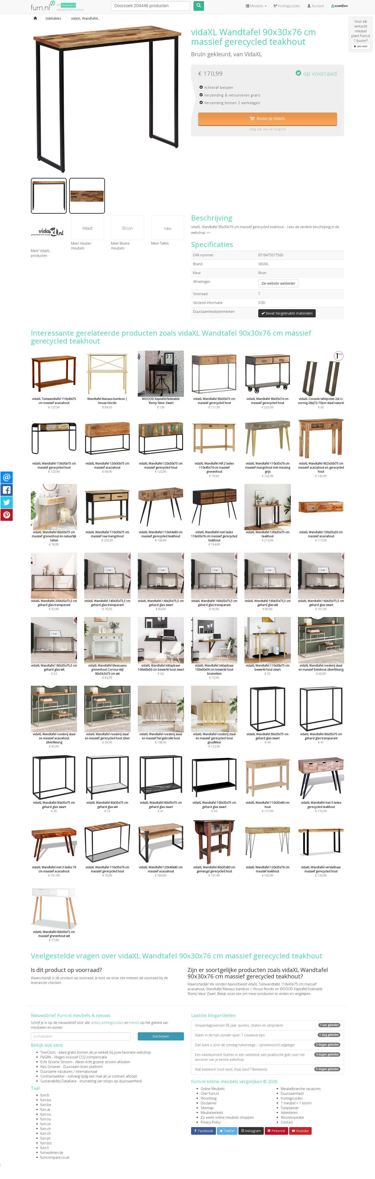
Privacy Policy (211, 1122)
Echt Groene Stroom (56, 1062)
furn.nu (45, 1114)
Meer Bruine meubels (120, 245)
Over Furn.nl (210, 1093)
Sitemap (207, 1108)
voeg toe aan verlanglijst (267, 129)
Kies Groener (50, 1066)
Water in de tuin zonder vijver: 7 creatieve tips (267, 1035)
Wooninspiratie (292, 1117)
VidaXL (253, 54)
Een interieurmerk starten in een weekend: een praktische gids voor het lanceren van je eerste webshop (267, 1057)
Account (315, 6)
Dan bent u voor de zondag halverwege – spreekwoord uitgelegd (267, 1045)
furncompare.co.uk (54, 1157)
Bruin (127, 228)
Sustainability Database (58, 1081)
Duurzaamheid (292, 1093)
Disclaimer (209, 1103)
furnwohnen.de (51, 1152)
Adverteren (289, 1112)
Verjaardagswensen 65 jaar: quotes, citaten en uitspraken (267, 1025)
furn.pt (45, 1138)
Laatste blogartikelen (213, 1015)
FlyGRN (45, 1057)
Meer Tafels (160, 243)
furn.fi (44, 1147)
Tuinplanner (290, 1108)
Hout (87, 228)
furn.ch (45, 1128)
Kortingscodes (292, 1098)
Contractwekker (52, 1076)
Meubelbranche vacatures (301, 1088)
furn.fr (44, 1095)
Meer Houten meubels (81, 245)
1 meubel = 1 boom (296, 1103)
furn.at (45, 1109)
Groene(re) (68, 5)
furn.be (45, 1100)
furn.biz (46, 1143)
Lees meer (361, 46)
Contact (287, 1122)
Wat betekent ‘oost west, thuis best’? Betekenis (267, 1069)
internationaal (86, 1071)
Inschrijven (161, 1036)
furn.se (45, 1124)
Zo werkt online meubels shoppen (227, 1117)
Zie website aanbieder (278, 283)
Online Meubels (213, 1088)
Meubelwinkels (212, 1112)
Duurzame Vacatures (56, 1071)
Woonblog (208, 1098)
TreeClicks (48, 1052)
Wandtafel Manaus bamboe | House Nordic (240, 989)
